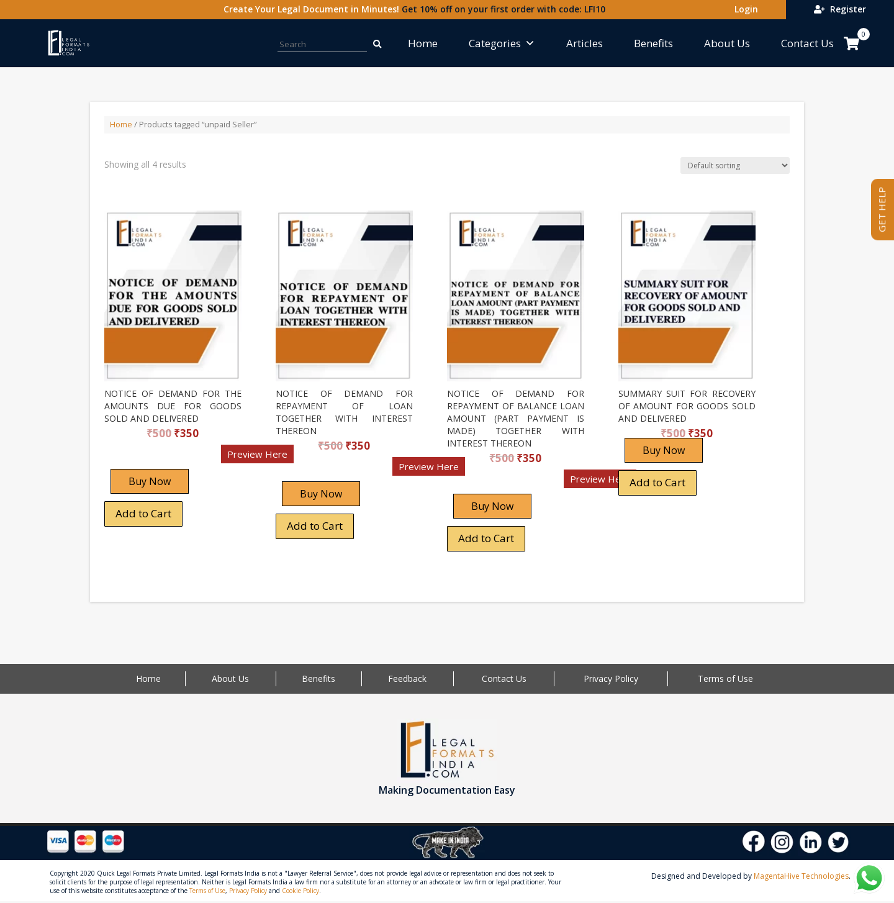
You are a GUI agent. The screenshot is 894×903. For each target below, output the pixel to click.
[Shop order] (735, 165)
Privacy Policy (611, 678)
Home (423, 43)
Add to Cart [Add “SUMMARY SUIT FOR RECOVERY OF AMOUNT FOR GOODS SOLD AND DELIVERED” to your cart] (657, 482)
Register (840, 9)
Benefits (653, 43)
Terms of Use (725, 678)
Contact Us (807, 43)
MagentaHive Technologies (801, 876)
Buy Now (150, 481)
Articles (584, 43)
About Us (727, 43)
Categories (502, 43)
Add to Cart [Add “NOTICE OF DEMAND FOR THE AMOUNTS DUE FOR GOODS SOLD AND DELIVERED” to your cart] (143, 513)
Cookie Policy (300, 890)
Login (743, 9)
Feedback (407, 678)
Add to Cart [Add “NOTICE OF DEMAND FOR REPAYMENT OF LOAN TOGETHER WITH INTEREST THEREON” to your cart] (315, 526)
